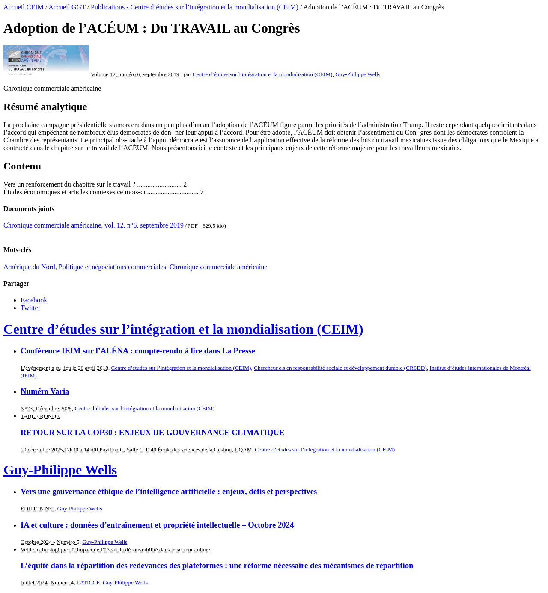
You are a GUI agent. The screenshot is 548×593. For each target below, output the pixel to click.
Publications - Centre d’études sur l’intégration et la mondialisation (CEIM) (194, 7)
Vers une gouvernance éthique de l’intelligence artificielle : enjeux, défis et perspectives (169, 491)
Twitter (30, 307)
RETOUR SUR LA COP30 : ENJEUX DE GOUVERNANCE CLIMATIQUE (153, 432)
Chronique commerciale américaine (218, 266)
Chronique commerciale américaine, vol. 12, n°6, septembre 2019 (93, 225)
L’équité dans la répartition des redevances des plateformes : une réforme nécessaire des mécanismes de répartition (217, 565)
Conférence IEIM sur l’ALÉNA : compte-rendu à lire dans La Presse (138, 350)
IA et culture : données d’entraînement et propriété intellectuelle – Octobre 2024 (157, 524)
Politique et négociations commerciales (112, 266)
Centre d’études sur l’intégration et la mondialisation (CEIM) (263, 74)
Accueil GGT (66, 7)
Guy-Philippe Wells (357, 74)
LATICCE (88, 582)
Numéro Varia (45, 391)
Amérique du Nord (29, 266)
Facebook (34, 300)
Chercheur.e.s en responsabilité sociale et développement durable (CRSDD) (340, 368)
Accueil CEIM (23, 7)
